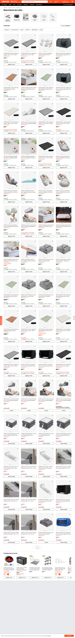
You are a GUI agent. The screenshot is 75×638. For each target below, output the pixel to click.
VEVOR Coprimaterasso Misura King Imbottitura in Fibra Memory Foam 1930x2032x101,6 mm (11, 261)
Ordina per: (63, 25)
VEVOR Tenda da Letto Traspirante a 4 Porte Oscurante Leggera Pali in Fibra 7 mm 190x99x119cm (63, 89)
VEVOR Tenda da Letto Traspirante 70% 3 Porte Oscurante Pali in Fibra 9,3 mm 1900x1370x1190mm (45, 366)
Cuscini (43, 19)
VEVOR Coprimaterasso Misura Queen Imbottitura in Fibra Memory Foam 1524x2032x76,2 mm (46, 226)
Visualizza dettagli (11, 443)
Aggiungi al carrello (11, 64)
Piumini (52, 19)
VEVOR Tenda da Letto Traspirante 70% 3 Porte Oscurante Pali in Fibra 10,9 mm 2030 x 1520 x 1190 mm (28, 366)
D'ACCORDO (69, 635)
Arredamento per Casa (11, 7)
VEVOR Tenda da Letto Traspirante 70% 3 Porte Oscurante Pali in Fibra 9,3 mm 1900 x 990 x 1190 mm (63, 501)
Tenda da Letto (17, 19)
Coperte (34, 19)
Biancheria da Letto (19, 7)
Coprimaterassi (26, 19)
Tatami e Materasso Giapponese (7, 20)
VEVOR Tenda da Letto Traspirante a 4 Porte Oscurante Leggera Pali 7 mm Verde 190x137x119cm (63, 55)
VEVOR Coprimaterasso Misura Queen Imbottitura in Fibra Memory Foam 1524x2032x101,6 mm (29, 89)
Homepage (5, 7)
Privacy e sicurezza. (48, 635)
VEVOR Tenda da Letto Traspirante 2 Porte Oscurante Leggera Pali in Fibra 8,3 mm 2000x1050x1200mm (63, 534)
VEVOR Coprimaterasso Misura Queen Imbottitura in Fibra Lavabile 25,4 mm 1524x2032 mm (63, 226)
